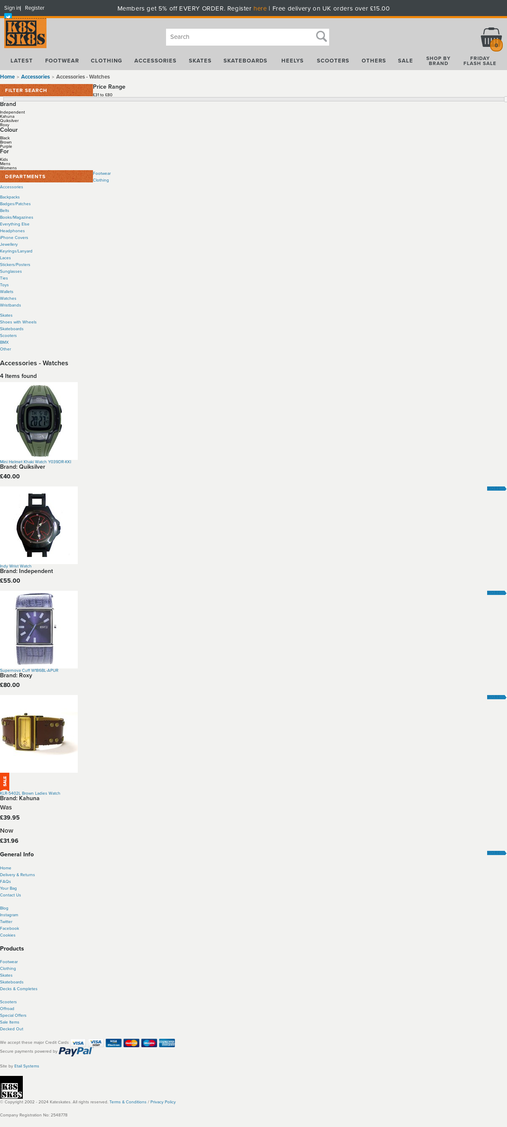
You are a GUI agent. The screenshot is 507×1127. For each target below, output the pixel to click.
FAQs (5, 881)
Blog (4, 908)
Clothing (101, 180)
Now (6, 831)
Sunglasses (11, 271)
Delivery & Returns (17, 874)
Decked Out (11, 1029)
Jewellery (9, 244)
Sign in (12, 8)
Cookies (8, 935)
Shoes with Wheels (18, 322)
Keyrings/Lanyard (16, 251)
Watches (8, 298)
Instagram (9, 915)
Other (5, 349)
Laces (5, 258)
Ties (4, 278)
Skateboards (12, 328)
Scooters (8, 335)
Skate (5, 982)
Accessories (11, 187)
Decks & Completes (19, 988)
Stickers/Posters (15, 264)
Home (7, 76)
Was (6, 807)
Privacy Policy (163, 1102)
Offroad (7, 1008)
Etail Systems (26, 1066)
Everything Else (15, 224)
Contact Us (10, 895)
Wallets (7, 291)
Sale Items (9, 1022)
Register (34, 8)
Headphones (12, 231)
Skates (6, 315)
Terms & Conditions (128, 1102)
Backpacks (10, 197)
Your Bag (8, 888)
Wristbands (10, 305)
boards (17, 982)
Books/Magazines (16, 217)
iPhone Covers (14, 237)
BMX (4, 342)
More (494, 488)
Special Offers (13, 1015)
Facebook (9, 928)
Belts (4, 210)
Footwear (102, 173)
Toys (4, 285)
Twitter (6, 921)
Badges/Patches (15, 203)
